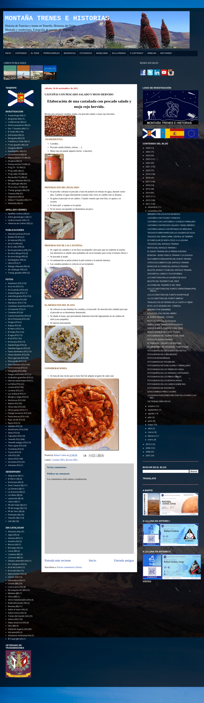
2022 (148, 163)
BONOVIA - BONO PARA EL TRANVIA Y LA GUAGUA (170, 255)
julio (150, 417)
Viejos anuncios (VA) (17, 622)
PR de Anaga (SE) (15, 508)
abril (150, 428)
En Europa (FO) (14, 341)
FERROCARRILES (51, 53)
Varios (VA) (13, 619)
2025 (148, 151)
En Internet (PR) (14, 240)
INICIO (8, 53)
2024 (148, 155)
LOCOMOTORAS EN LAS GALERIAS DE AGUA (166, 277)
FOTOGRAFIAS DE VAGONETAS (161, 388)
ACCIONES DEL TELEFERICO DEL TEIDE (164, 285)
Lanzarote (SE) (14, 498)
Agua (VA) (12, 534)
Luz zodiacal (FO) (15, 393)
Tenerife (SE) (13, 518)
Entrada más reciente (58, 560)
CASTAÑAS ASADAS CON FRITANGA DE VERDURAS (169, 229)
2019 (148, 174)
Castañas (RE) (58, 460)
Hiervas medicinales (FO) (19, 380)
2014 (148, 192)
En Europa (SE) (14, 482)
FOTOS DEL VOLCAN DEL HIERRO (162, 313)
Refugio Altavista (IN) (17, 180)
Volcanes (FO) (14, 465)
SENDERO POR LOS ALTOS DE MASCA (163, 214)
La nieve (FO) (13, 390)
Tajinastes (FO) (14, 436)
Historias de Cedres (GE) (19, 223)
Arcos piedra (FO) (16, 289)
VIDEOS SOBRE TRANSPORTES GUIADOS (165, 324)
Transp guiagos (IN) (17, 190)
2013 (148, 196)
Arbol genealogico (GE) (18, 217)
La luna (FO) (13, 387)
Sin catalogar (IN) (15, 183)
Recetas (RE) (71, 460)
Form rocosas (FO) (16, 367)
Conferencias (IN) (15, 122)
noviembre (153, 211)
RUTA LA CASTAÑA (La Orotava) (161, 321)
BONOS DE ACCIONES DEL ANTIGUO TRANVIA (167, 266)
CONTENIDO (21, 53)
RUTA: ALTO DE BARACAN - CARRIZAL (164, 306)
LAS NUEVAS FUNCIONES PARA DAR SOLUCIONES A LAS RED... (171, 396)
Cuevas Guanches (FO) (18, 315)
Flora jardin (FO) (15, 361)
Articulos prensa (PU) (17, 234)
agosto (151, 413)
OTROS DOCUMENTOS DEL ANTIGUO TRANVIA (168, 262)
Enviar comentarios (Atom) (69, 567)
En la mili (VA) (14, 570)
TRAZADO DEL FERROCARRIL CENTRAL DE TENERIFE (170, 236)
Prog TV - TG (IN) (15, 167)
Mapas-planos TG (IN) (17, 157)
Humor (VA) (13, 577)
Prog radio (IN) (14, 170)
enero (151, 439)
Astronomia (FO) (15, 299)
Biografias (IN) (14, 118)
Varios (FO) (13, 458)
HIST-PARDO (166, 53)
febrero (151, 436)
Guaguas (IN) (13, 148)
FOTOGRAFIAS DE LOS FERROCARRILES (164, 376)
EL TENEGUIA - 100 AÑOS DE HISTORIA (164, 343)
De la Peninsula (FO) (17, 319)
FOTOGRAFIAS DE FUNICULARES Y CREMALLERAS (168, 365)
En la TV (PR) (13, 243)
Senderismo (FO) (15, 429)
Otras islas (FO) (15, 406)
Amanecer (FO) (14, 283)
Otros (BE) (12, 596)
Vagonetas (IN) (14, 196)
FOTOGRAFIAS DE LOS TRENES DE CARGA (165, 369)
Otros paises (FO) (16, 410)
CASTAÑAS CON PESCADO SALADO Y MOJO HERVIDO (171, 225)
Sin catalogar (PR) (15, 269)
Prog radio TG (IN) (16, 174)
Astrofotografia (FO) (17, 296)
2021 (148, 166)
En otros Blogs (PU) (16, 253)
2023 (148, 159)
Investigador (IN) (15, 151)
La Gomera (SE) (15, 488)
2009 (148, 448)
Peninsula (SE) (14, 514)
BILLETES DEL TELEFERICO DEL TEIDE (163, 281)
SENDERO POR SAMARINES (159, 309)
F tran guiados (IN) (16, 144)
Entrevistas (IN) (14, 135)
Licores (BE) (13, 583)
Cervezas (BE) (14, 557)
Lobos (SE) (12, 501)
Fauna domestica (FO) (18, 351)
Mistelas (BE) (13, 593)
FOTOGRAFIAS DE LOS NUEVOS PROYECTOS (166, 350)
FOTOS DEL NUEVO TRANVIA (160, 339)
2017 (148, 181)
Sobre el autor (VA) (16, 609)
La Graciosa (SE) (15, 492)
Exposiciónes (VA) (16, 573)
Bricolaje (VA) (14, 547)
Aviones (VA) (13, 541)
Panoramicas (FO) (16, 416)
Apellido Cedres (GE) (17, 213)
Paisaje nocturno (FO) (17, 413)
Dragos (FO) (13, 322)
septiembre (153, 409)
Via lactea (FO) (14, 462)
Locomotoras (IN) (16, 154)
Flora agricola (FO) (16, 358)
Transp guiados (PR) (17, 272)
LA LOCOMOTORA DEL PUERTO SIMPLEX (165, 298)
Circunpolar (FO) (15, 309)
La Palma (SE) (14, 495)
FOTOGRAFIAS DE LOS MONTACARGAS (164, 380)
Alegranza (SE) (14, 475)
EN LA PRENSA (119, 53)
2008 (148, 451)
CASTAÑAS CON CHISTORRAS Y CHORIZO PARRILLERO (171, 221)
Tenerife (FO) (14, 439)
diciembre (153, 207)
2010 (148, 444)
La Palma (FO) (14, 384)
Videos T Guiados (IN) (17, 200)
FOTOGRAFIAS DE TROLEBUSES (161, 362)
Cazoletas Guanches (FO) (19, 306)
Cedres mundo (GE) (17, 220)
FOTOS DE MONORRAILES (158, 358)
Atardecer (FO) (14, 302)
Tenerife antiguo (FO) (17, 442)
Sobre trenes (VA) (16, 613)
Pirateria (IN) (13, 161)
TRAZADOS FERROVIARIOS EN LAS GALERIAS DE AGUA (171, 232)
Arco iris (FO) (14, 286)
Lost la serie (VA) (15, 587)
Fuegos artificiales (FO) (18, 374)
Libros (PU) (13, 263)
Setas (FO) (12, 432)
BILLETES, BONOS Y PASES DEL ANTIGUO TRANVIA (169, 270)
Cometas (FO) (14, 312)
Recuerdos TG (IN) (16, 177)
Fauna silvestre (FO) (17, 354)
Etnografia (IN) (14, 138)
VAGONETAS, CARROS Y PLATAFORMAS (164, 273)
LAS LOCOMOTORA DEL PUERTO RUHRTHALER (168, 294)
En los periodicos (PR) (17, 250)
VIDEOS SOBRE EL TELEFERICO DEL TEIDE (165, 328)
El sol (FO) (12, 338)
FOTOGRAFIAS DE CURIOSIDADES (162, 354)
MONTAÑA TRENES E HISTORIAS (57, 18)
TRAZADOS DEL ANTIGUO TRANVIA (163, 244)
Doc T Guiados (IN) (16, 128)
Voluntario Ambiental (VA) (19, 635)
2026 (148, 148)
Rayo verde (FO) (15, 419)
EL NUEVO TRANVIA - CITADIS (160, 317)
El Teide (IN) (13, 131)
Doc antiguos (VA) (16, 564)
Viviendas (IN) (14, 203)
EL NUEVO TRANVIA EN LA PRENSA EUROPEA (166, 251)
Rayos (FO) (13, 423)
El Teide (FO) (13, 332)
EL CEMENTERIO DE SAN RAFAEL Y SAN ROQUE (167, 347)
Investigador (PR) (15, 260)
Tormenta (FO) (14, 449)
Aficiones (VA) (14, 531)
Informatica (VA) (15, 580)
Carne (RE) (12, 551)
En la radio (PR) (14, 246)
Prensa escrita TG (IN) (17, 164)
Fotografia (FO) (15, 371)
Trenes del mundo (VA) (18, 616)
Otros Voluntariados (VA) (19, 599)
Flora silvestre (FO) (16, 364)
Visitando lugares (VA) (18, 629)
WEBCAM (151, 53)
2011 (148, 204)
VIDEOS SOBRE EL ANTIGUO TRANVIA (163, 332)
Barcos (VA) (13, 544)
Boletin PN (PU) (15, 237)
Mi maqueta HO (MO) (17, 590)
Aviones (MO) (14, 538)
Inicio (92, 560)
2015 (148, 189)
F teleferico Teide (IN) (17, 141)
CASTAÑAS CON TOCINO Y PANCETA (163, 218)
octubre (152, 406)
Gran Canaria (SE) (15, 485)
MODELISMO (102, 53)
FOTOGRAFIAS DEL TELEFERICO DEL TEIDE (165, 335)
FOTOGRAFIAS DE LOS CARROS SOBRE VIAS (166, 384)
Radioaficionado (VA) (17, 603)
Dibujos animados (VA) (18, 560)
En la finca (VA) (14, 567)
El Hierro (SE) (13, 478)
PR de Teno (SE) (15, 511)
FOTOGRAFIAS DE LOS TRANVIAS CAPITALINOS (168, 373)
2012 (148, 200)
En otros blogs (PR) (16, 256)
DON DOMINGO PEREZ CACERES (161, 391)
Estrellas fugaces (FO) (17, 348)
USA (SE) (11, 521)
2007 (148, 455)
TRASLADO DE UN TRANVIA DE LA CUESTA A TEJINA (170, 302)
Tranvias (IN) (13, 193)
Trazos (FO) (13, 452)
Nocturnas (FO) (15, 400)
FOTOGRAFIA (86, 53)
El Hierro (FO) (14, 328)
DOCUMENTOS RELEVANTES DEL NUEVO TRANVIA (169, 259)
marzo (151, 432)
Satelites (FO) (14, 426)
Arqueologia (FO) (15, 293)
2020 (148, 170)
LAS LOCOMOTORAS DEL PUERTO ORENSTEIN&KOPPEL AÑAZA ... (171, 289)
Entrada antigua (124, 560)
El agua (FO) (13, 335)
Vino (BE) (12, 625)
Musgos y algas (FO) (17, 397)
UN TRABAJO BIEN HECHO (159, 401)
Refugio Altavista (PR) (17, 266)
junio (150, 421)
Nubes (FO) (13, 403)
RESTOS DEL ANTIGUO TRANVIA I (161, 247)
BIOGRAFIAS (69, 53)
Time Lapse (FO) (15, 445)
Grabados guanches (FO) (19, 377)
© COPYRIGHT (136, 53)
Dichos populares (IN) (18, 125)
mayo (150, 424)
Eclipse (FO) (13, 325)
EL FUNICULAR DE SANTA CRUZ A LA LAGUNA (167, 240)
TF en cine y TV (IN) (16, 187)
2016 (148, 185)
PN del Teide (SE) (15, 505)
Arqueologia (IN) (15, 115)
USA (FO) (12, 455)
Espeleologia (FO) (16, 345)
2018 (148, 177)
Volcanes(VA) (14, 632)
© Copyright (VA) (15, 638)
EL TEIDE (35, 53)
